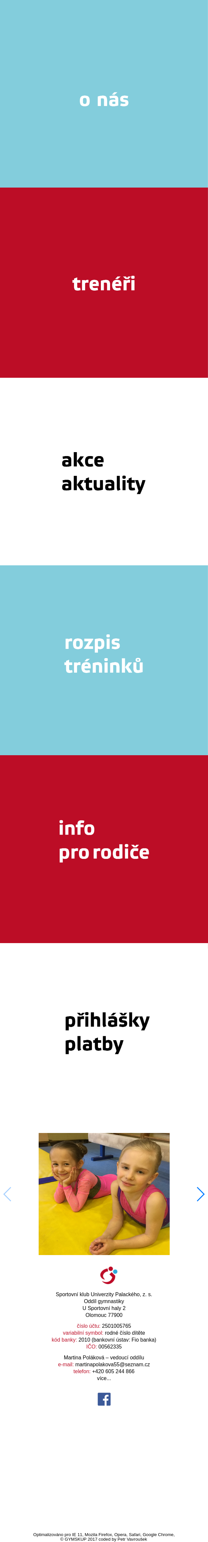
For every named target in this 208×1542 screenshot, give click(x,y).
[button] (200, 1194)
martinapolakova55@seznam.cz (112, 1364)
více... (104, 1378)
